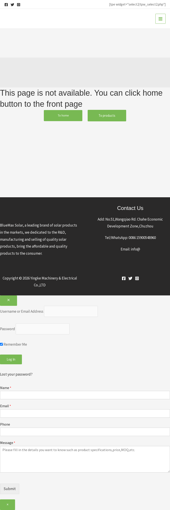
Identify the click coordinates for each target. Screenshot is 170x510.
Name (5, 388)
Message (7, 442)
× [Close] (7, 504)
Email (5, 406)
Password (7, 328)
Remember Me (13, 344)
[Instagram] (18, 4)
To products (107, 115)
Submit (10, 488)
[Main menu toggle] (160, 19)
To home (63, 115)
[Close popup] (8, 300)
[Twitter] (12, 4)
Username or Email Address (21, 311)
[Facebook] (6, 4)
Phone (5, 424)
